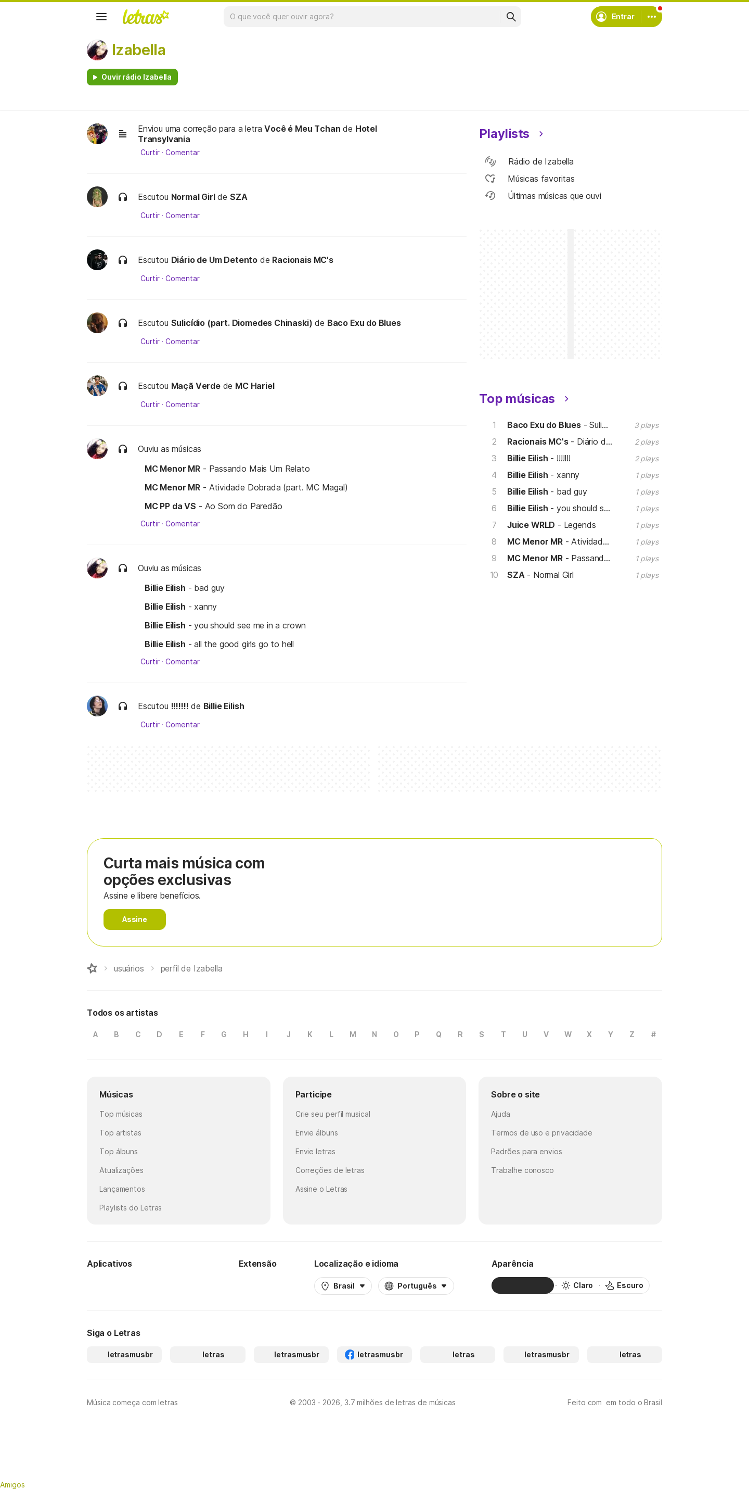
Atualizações (121, 1170)
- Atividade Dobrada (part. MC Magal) (246, 487)
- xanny (181, 606)
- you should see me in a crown (225, 625)
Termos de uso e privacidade (541, 1132)
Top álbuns (118, 1151)
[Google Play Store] (115, 1285)
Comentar (182, 152)
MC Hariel (254, 386)
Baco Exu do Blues (364, 323)
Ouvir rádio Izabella (136, 76)
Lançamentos (122, 1188)
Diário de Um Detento (214, 260)
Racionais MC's (302, 260)
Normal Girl (193, 197)
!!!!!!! (180, 706)
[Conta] (651, 16)
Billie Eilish (223, 706)
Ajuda (500, 1113)
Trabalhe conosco (522, 1170)
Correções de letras (330, 1170)
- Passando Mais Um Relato (227, 468)
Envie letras (315, 1151)
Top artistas (120, 1132)
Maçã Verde (196, 386)
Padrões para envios (526, 1151)
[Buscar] (510, 16)
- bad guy (185, 588)
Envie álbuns (316, 1132)
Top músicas (121, 1113)
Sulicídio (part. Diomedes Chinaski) (242, 323)
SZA (238, 197)
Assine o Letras (321, 1188)
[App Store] (176, 1285)
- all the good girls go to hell (219, 644)
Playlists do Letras (130, 1207)
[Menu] (101, 16)
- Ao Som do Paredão (213, 506)
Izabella (138, 50)
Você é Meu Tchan (302, 128)
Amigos (12, 1484)
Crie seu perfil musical (332, 1113)
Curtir (150, 152)
